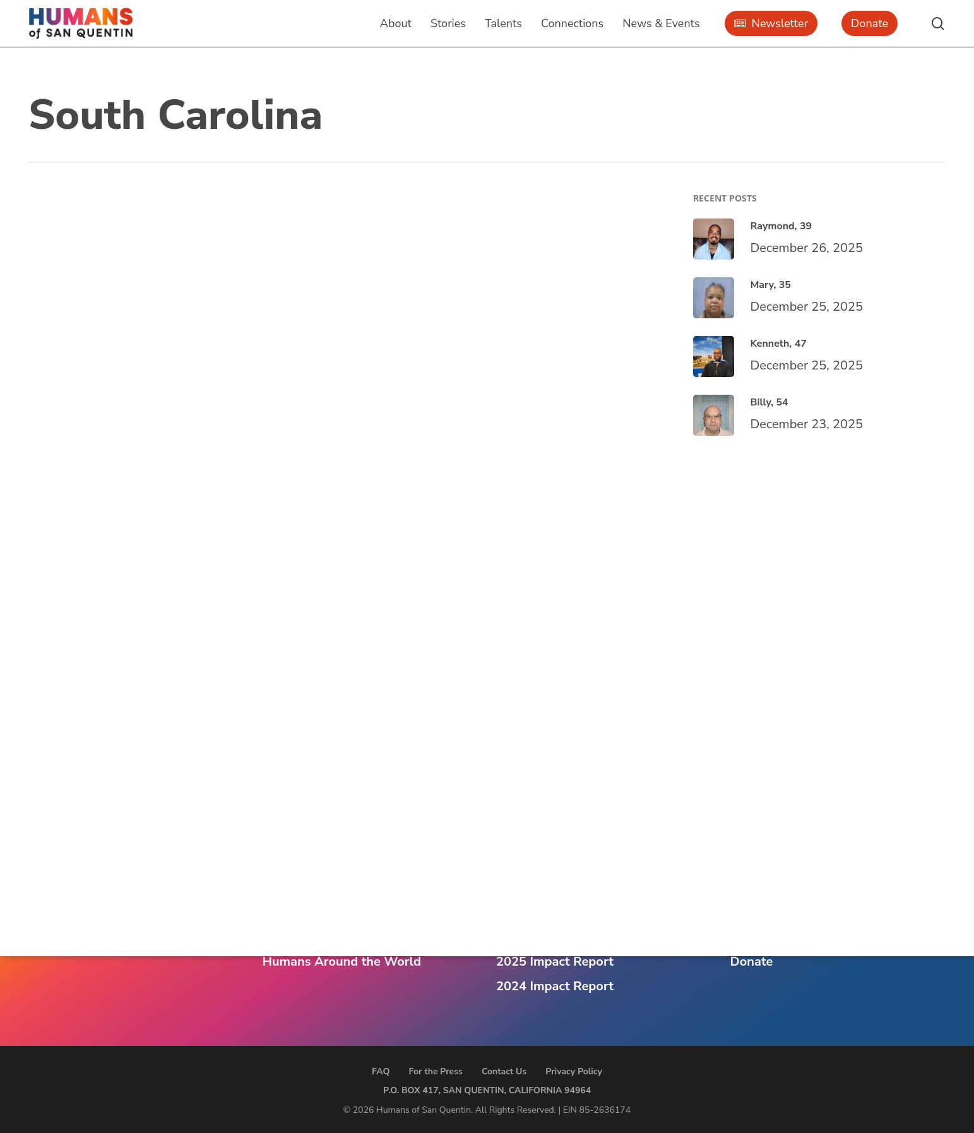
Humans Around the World (342, 961)
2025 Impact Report (555, 961)
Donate (751, 961)
